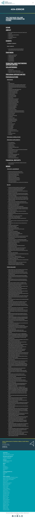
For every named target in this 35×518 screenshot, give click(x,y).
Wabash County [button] (6, 505)
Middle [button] (4, 473)
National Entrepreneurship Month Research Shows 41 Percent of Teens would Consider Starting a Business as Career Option (17, 314)
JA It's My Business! (11, 113)
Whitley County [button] (6, 508)
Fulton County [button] (5, 486)
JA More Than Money (12, 121)
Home (8, 27)
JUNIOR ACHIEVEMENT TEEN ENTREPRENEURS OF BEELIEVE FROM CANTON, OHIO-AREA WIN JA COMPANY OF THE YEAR (17, 384)
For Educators (12, 77)
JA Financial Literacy (11, 108)
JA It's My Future (11, 114)
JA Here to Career (11, 145)
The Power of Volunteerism (13, 231)
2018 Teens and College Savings (13, 177)
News (8, 166)
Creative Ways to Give (12, 56)
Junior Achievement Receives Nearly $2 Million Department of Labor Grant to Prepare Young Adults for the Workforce (18, 320)
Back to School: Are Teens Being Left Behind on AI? (17, 201)
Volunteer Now (11, 69)
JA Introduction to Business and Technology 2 (16, 111)
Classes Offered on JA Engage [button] (8, 454)
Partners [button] (5, 459)
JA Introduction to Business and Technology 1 (16, 110)
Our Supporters (11, 58)
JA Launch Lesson (11, 117)
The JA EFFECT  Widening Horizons (14, 256)
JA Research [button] (5, 466)
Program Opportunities (15, 74)
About (8, 30)
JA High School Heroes (12, 109)
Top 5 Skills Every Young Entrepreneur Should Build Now (18, 207)
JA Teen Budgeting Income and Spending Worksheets (17, 149)
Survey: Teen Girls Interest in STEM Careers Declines (17, 363)
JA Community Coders (12, 95)
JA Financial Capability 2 (12, 107)
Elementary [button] (5, 472)
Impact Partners (11, 60)
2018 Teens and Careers (12, 176)
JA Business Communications (13, 90)
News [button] (4, 470)
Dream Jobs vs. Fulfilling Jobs (13, 227)
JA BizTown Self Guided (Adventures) (14, 89)
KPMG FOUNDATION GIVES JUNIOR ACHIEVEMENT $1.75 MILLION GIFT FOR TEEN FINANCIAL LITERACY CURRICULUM (17, 421)
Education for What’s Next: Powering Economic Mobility (18, 193)
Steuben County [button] (6, 504)
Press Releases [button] (5, 467)
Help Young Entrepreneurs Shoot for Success (16, 228)
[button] (13, 516)
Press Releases (11, 267)
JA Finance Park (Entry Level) (13, 102)
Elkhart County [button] (6, 485)
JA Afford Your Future (12, 156)
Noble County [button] (5, 498)
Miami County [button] (5, 496)
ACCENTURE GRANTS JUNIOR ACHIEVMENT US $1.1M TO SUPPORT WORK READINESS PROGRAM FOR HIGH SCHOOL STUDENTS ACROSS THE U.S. (18, 429)
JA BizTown (10, 88)
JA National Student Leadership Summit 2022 (16, 264)
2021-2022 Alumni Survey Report (14, 179)
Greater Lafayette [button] (6, 488)
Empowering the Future (12, 246)
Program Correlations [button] (7, 458)
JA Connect (10, 148)
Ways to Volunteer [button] (6, 453)
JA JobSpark (10, 116)
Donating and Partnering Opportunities (16, 64)
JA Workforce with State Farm (13, 205)
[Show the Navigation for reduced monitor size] (33, 2)
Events (9, 41)
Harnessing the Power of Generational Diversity (16, 245)
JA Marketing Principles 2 (12, 120)
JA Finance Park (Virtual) (12, 103)
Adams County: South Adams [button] (8, 479)
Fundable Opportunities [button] (7, 460)
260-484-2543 (4, 447)
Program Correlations (13, 137)
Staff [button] (4, 464)
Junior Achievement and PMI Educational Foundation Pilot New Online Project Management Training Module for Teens (18, 276)
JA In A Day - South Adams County (14, 70)
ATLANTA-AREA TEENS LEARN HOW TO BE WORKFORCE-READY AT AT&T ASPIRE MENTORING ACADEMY (17, 331)
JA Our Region (10, 127)
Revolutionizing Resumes (12, 244)
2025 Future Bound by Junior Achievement (15, 206)
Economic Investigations (12, 155)
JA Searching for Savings (12, 151)
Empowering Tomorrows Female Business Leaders (17, 239)
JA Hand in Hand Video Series (13, 147)
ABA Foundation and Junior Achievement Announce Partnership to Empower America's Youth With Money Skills (17, 280)
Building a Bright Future (12, 243)
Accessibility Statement (12, 37)
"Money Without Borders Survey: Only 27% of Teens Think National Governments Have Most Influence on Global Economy (18, 296)
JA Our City (10, 122)
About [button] (4, 463)
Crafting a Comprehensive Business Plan (15, 233)
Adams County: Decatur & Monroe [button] (9, 478)
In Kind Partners (11, 57)
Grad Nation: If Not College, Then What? (15, 215)
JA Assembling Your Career (13, 150)
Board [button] (4, 465)
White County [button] (5, 507)
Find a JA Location (6, 509)
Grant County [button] (5, 487)
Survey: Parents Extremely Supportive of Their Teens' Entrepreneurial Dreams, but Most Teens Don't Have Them (17, 392)
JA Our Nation (10, 126)
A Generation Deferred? (12, 226)
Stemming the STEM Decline (13, 225)
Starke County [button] (5, 503)
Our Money (10, 134)
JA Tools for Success (11, 133)
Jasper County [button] (5, 490)
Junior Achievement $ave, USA (13, 154)
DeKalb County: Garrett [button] (7, 482)
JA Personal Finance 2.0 (12, 129)
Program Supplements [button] (7, 457)
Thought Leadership (13, 169)
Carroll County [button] (5, 480)
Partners (9, 52)
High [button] (4, 474)
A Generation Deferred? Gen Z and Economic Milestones (18, 182)
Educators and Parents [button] (8, 456)
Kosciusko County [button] (6, 491)
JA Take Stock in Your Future (13, 130)
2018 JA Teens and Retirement (13, 175)
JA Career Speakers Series (12, 92)
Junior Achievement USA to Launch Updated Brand (17, 333)
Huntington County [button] (6, 489)
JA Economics (10, 97)
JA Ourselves (10, 128)
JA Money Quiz (11, 144)
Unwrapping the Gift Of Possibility (14, 232)
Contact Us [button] (4, 446)
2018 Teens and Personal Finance (14, 178)
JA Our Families (11, 124)
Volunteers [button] (5, 452)
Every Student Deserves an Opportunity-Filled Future (17, 32)
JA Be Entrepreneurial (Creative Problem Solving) (17, 84)
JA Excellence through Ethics (13, 101)
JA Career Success (11, 94)
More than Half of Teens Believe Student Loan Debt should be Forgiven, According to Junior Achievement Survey (17, 371)
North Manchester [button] (6, 499)
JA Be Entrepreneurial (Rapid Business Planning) (16, 85)
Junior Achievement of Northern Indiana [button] (10, 477)
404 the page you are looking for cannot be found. (15, 19)
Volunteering (11, 67)
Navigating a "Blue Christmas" (13, 234)
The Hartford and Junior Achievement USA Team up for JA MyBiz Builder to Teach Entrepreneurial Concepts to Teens (18, 311)
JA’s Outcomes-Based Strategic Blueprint (15, 189)
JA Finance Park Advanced (13, 104)
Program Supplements (13, 139)
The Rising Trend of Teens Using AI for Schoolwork (17, 247)
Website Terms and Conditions (13, 34)
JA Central (10, 33)
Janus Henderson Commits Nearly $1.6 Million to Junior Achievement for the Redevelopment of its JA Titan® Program (17, 365)
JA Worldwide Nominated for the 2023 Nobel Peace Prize (18, 253)
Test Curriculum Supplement (13, 157)
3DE (9, 82)
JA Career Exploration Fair (12, 91)
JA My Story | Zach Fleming (13, 252)
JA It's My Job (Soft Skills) (12, 115)
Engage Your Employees (12, 54)
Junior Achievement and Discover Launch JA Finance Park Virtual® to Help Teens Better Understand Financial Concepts (18, 305)
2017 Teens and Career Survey (13, 173)
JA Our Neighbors (11, 142)
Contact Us (10, 38)
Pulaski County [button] (5, 500)
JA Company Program (12, 96)
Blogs (8, 184)
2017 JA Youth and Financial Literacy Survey (15, 172)
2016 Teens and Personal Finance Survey (15, 171)
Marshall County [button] (6, 495)
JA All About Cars (11, 83)
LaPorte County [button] (6, 494)
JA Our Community (11, 123)
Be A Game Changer (12, 254)
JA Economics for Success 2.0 (13, 98)
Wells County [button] (5, 506)
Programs (10, 79)
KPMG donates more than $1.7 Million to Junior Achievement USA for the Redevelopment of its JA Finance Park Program (17, 375)
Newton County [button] (6, 497)
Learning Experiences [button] (7, 471)
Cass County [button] (5, 481)
